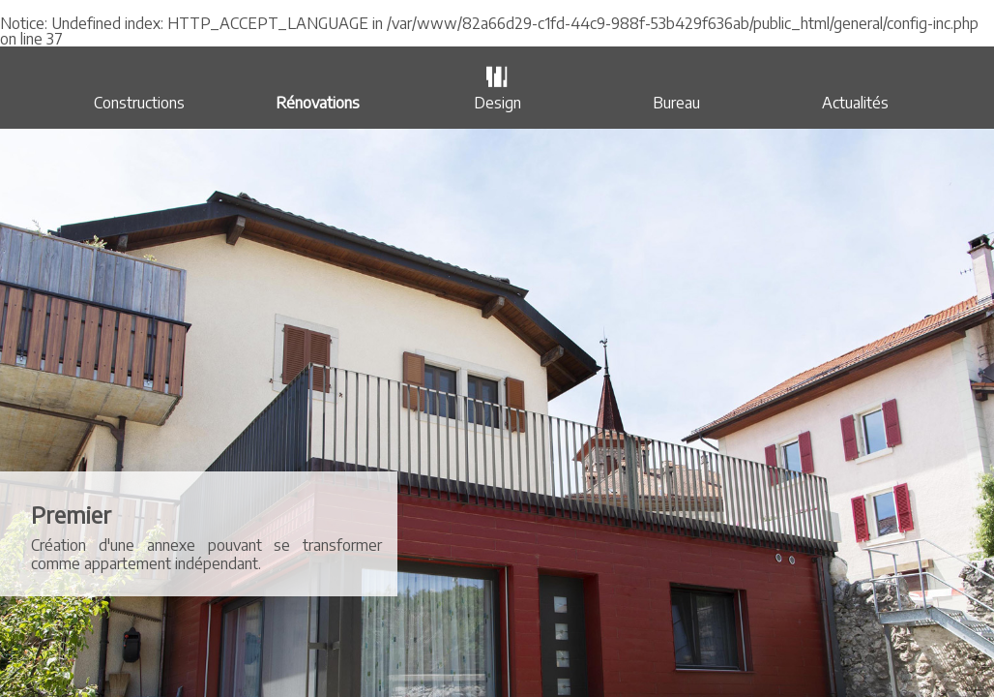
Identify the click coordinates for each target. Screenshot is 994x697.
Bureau (676, 102)
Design (497, 102)
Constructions (139, 102)
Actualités (855, 102)
